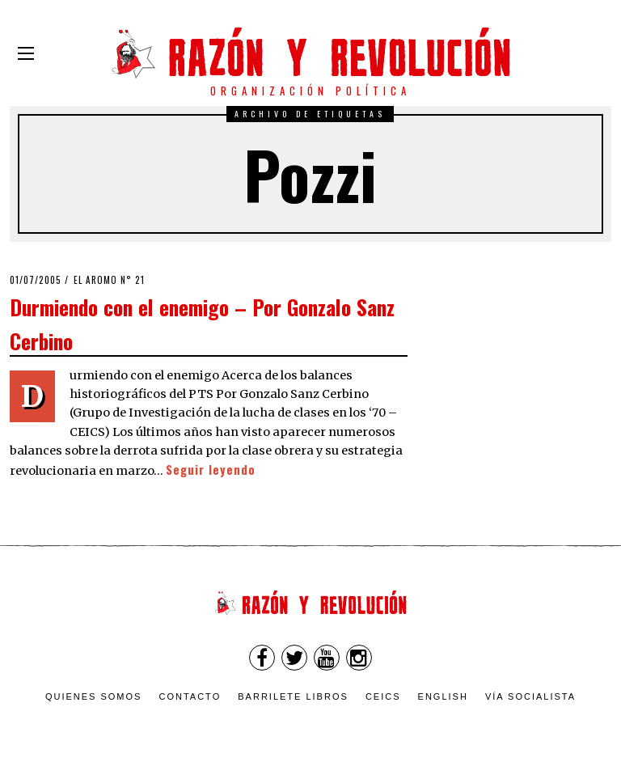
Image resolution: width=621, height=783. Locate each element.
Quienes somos (93, 696)
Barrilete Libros (293, 696)
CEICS (383, 696)
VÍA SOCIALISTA (530, 696)
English (443, 696)
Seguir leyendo (211, 469)
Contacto (189, 696)
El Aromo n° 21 (109, 279)
